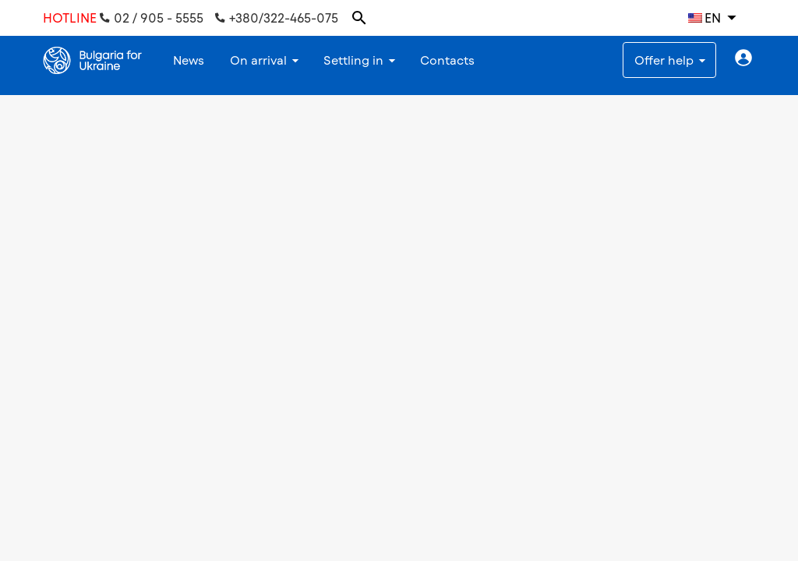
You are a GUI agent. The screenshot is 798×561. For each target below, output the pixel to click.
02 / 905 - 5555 (151, 17)
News (188, 60)
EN (704, 17)
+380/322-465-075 (276, 17)
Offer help (664, 60)
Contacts (447, 60)
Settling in (353, 60)
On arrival (258, 60)
